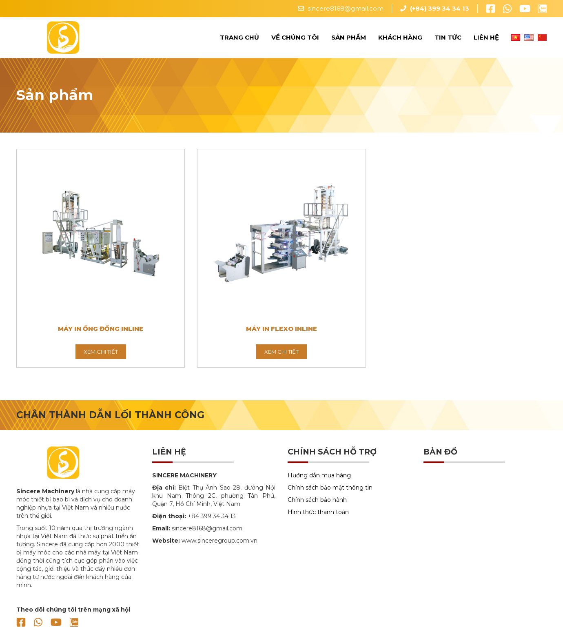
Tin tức (447, 37)
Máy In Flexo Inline (281, 329)
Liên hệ (486, 37)
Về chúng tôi (295, 37)
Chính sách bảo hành (317, 499)
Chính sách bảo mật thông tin (330, 487)
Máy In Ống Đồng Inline (100, 329)
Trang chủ (239, 37)
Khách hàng (400, 37)
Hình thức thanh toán (318, 512)
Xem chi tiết (101, 351)
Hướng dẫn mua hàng (319, 475)
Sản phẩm (348, 37)
